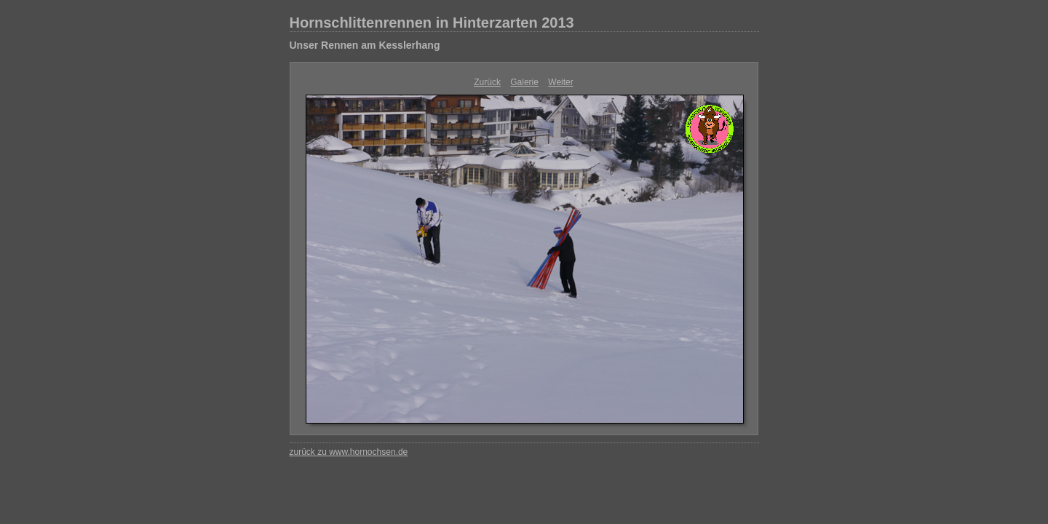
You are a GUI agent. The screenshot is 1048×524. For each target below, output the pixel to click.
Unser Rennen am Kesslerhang (365, 45)
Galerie (524, 82)
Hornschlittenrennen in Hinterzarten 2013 (432, 23)
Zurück (487, 82)
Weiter (560, 82)
